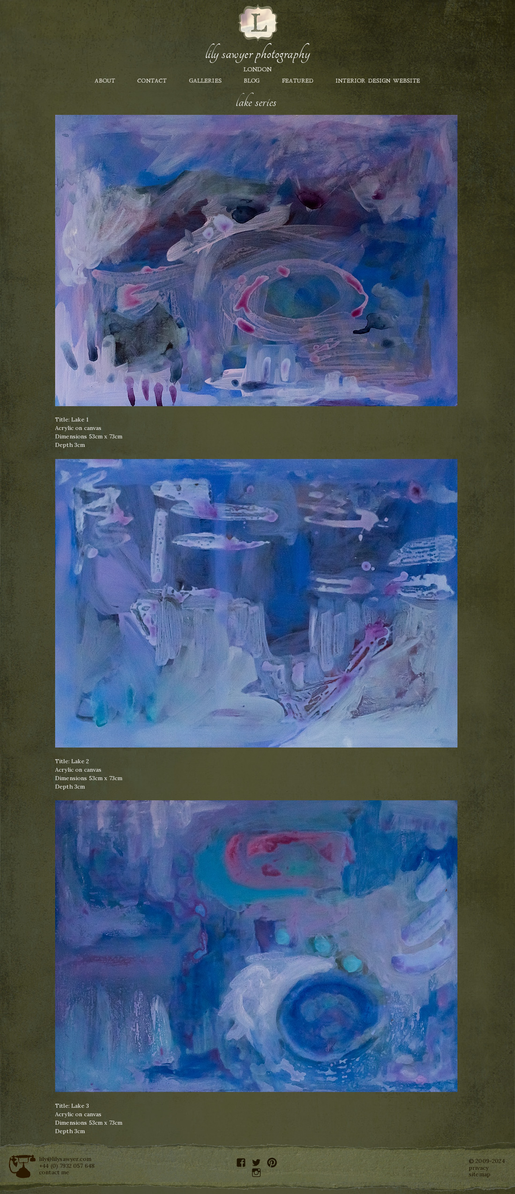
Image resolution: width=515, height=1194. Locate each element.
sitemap (479, 1174)
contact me (54, 1172)
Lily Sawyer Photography (257, 53)
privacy (478, 1167)
